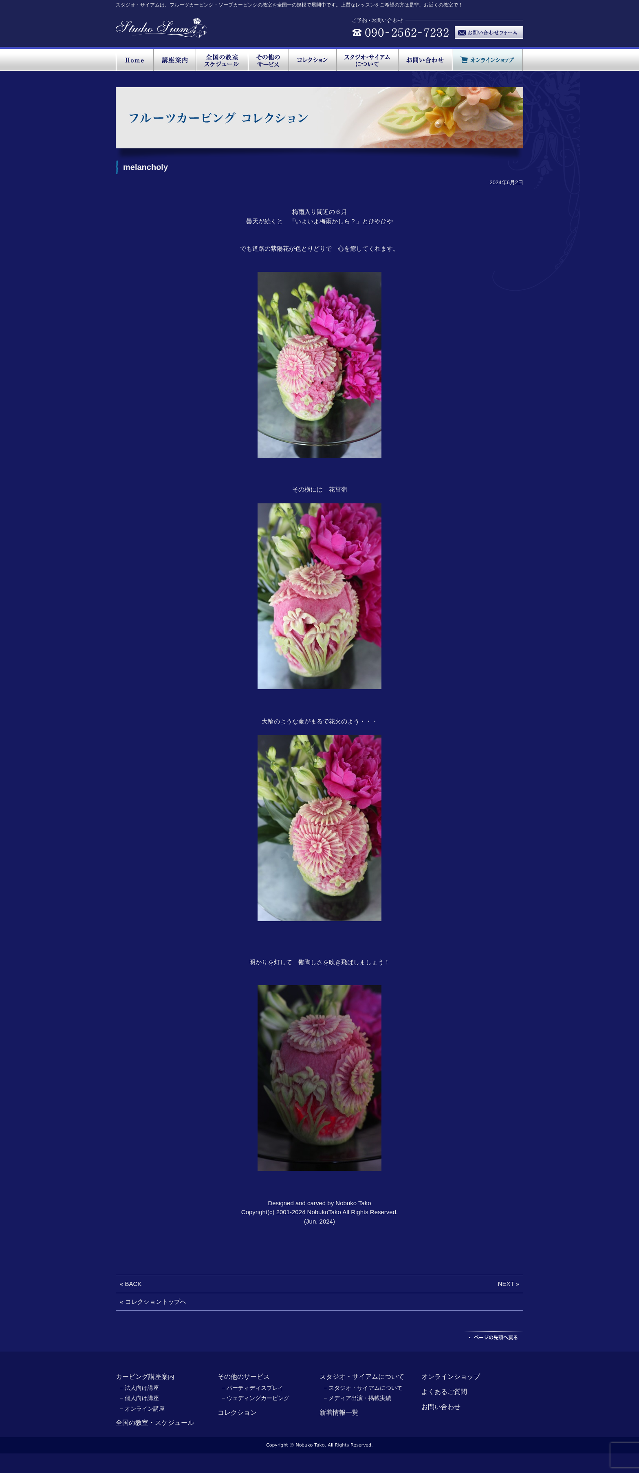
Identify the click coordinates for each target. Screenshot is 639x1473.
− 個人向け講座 (139, 1398)
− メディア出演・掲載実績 (357, 1398)
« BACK (130, 1283)
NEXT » (508, 1283)
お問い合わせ (441, 1406)
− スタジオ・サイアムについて (363, 1388)
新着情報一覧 (339, 1412)
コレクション (237, 1412)
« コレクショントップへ (153, 1301)
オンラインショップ (450, 1376)
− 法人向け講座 (139, 1388)
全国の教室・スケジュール (155, 1422)
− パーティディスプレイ (253, 1388)
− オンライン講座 (142, 1408)
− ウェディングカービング (255, 1398)
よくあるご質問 (444, 1391)
